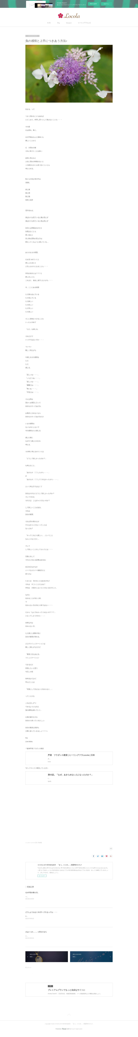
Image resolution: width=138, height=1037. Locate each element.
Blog (58, 23)
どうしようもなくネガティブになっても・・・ (41, 916)
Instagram (69, 23)
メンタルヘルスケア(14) (31, 847)
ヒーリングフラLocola (84, 23)
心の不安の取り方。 (32, 897)
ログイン (106, 4)
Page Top (69, 1019)
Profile (49, 23)
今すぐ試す (93, 4)
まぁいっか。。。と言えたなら (36, 936)
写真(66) (40, 847)
